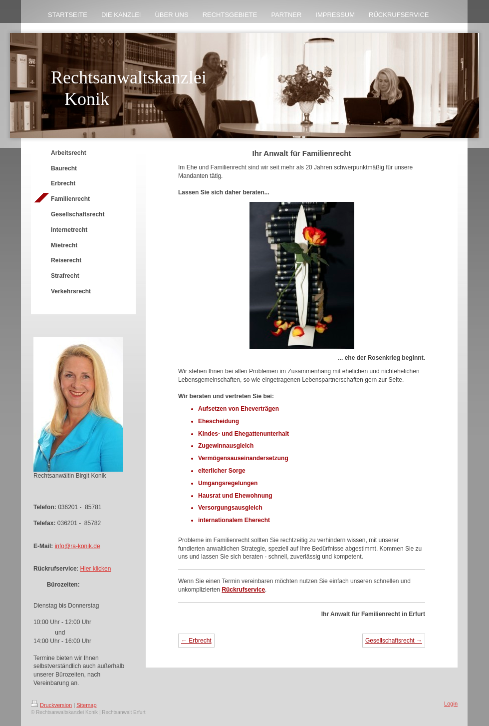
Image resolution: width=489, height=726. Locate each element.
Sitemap (86, 705)
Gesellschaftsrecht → (393, 640)
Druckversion (51, 705)
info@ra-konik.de (77, 546)
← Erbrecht (196, 640)
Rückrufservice (243, 589)
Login (451, 704)
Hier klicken (95, 568)
